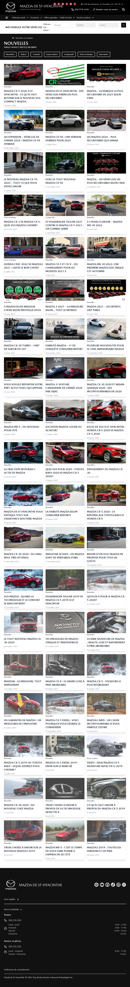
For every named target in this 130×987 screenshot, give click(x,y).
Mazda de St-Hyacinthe (41, 6)
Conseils (36, 54)
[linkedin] (118, 885)
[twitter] (96, 885)
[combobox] (54, 25)
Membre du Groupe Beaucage (30, 9)
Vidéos (23, 54)
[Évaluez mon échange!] (123, 25)
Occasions (36, 17)
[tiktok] (113, 885)
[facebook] (107, 885)
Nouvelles (10, 54)
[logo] (11, 7)
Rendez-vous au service (105, 10)
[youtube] (102, 885)
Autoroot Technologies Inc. (61, 977)
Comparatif (68, 54)
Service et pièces (85, 17)
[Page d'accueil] (10, 885)
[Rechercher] (123, 9)
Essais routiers (52, 54)
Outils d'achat (66, 17)
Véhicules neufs (20, 17)
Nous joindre (11, 909)
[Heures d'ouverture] (101, 4)
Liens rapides (9, 899)
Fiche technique (86, 54)
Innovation (103, 54)
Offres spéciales (50, 17)
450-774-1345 (80, 9)
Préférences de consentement (16, 969)
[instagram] (124, 885)
